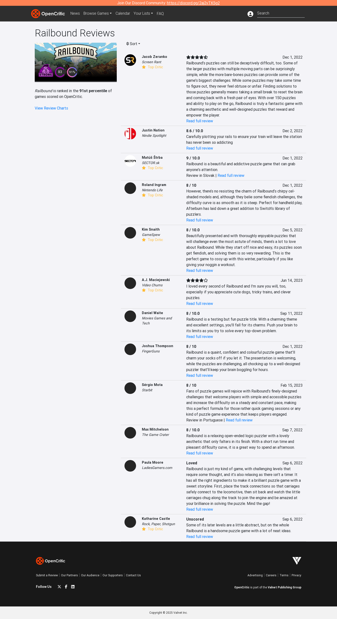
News (75, 13)
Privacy (296, 575)
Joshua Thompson (157, 346)
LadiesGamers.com (157, 468)
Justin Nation (153, 130)
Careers (271, 575)
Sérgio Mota (152, 385)
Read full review (199, 120)
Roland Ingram (154, 185)
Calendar (124, 13)
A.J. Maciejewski (156, 280)
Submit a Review (47, 575)
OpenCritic (241, 587)
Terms (284, 575)
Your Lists (144, 13)
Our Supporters (113, 575)
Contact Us (133, 575)
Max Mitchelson (155, 429)
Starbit (147, 390)
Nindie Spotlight (154, 135)
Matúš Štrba (152, 157)
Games (97, 13)
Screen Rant (151, 62)
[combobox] (281, 13)
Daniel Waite (152, 313)
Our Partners (69, 575)
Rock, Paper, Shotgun (158, 524)
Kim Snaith (151, 229)
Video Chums (152, 285)
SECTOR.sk (150, 163)
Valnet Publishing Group (284, 587)
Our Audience (90, 575)
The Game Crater (155, 435)
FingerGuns (150, 351)
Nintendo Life (152, 190)
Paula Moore (152, 462)
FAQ (162, 13)
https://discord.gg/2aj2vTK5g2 (193, 2)
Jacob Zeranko (154, 57)
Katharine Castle (156, 518)
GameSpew (151, 235)
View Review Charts (51, 108)
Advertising (255, 575)
